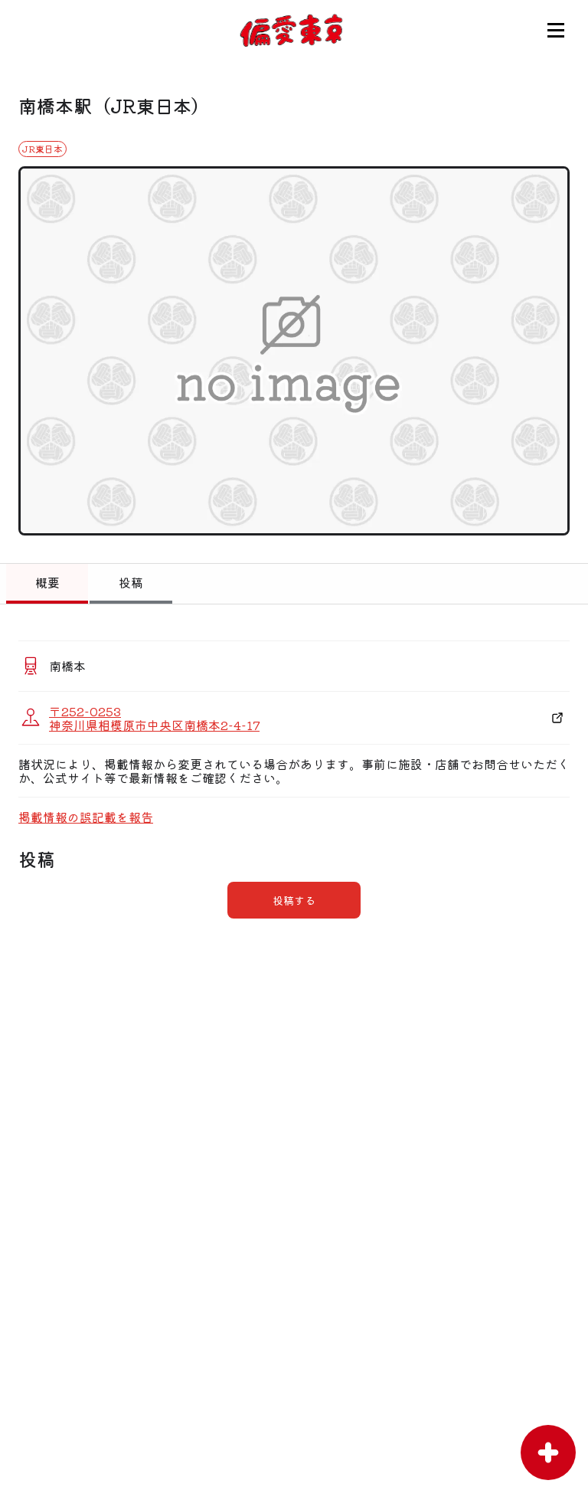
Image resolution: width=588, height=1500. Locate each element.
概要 (47, 582)
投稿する (294, 900)
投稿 (131, 582)
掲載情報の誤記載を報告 (85, 816)
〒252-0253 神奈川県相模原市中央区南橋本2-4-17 (154, 718)
